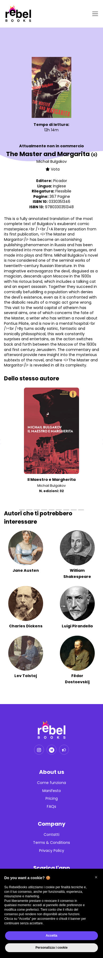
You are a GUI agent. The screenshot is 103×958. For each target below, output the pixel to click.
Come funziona (51, 782)
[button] (96, 877)
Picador (60, 180)
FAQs (51, 806)
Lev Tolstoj (25, 675)
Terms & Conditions (51, 842)
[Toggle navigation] (94, 13)
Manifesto (51, 790)
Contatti (51, 834)
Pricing (52, 798)
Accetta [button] (51, 935)
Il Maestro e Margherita (51, 479)
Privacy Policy (51, 850)
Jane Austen (26, 570)
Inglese (59, 186)
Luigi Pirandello (77, 626)
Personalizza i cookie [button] (51, 947)
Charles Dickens (26, 626)
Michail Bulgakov (51, 161)
